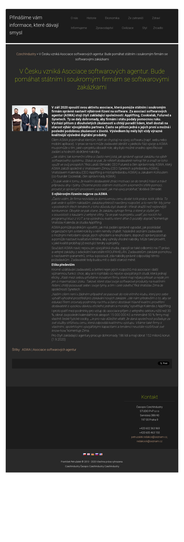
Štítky (16, 419)
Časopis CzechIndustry (92, 536)
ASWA (26, 419)
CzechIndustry (26, 124)
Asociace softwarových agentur (54, 419)
